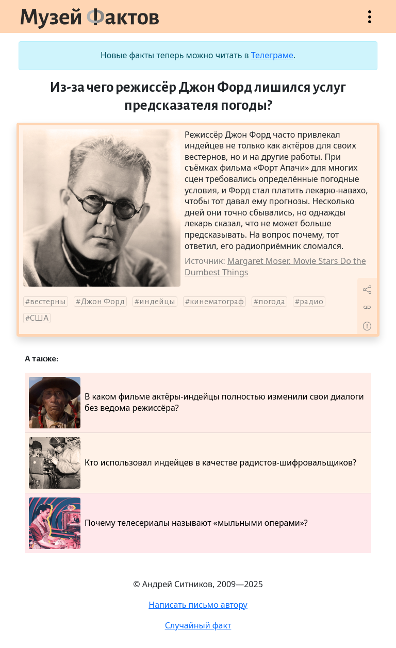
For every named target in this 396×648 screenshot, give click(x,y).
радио (311, 301)
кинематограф (217, 301)
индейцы (157, 301)
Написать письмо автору (198, 604)
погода (271, 301)
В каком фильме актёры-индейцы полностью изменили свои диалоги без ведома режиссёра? (196, 402)
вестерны (48, 301)
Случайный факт (198, 625)
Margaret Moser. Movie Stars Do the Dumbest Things (275, 266)
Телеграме (272, 55)
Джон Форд (102, 301)
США (39, 318)
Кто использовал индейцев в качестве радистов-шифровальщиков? (192, 463)
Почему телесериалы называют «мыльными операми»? (168, 523)
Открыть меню (369, 22)
